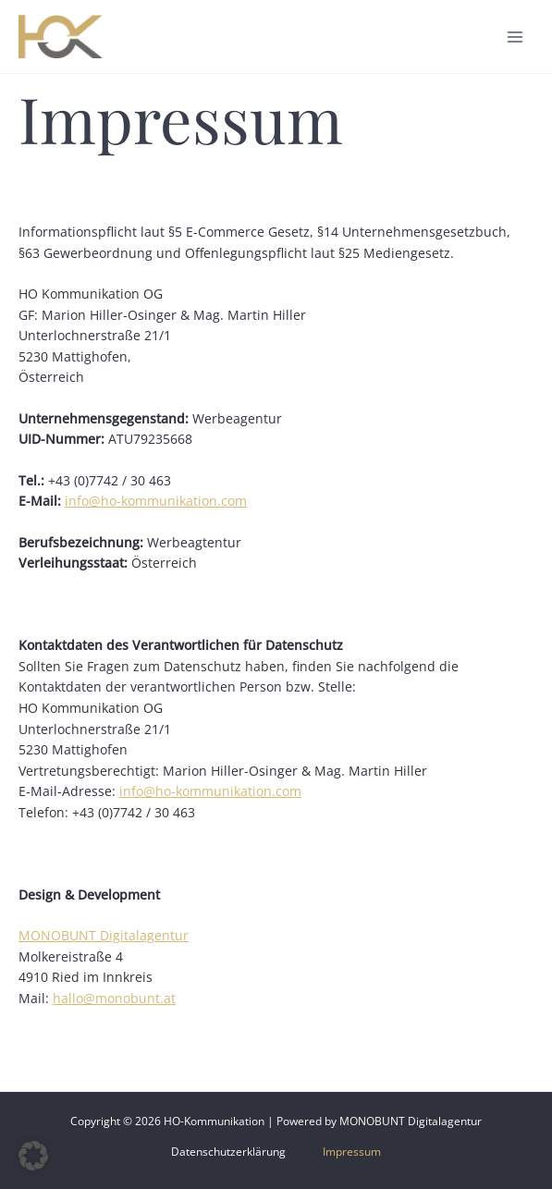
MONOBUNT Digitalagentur (103, 935)
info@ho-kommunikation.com (156, 500)
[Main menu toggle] (515, 36)
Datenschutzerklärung (228, 1151)
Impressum (352, 1151)
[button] (33, 1155)
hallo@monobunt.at (114, 998)
